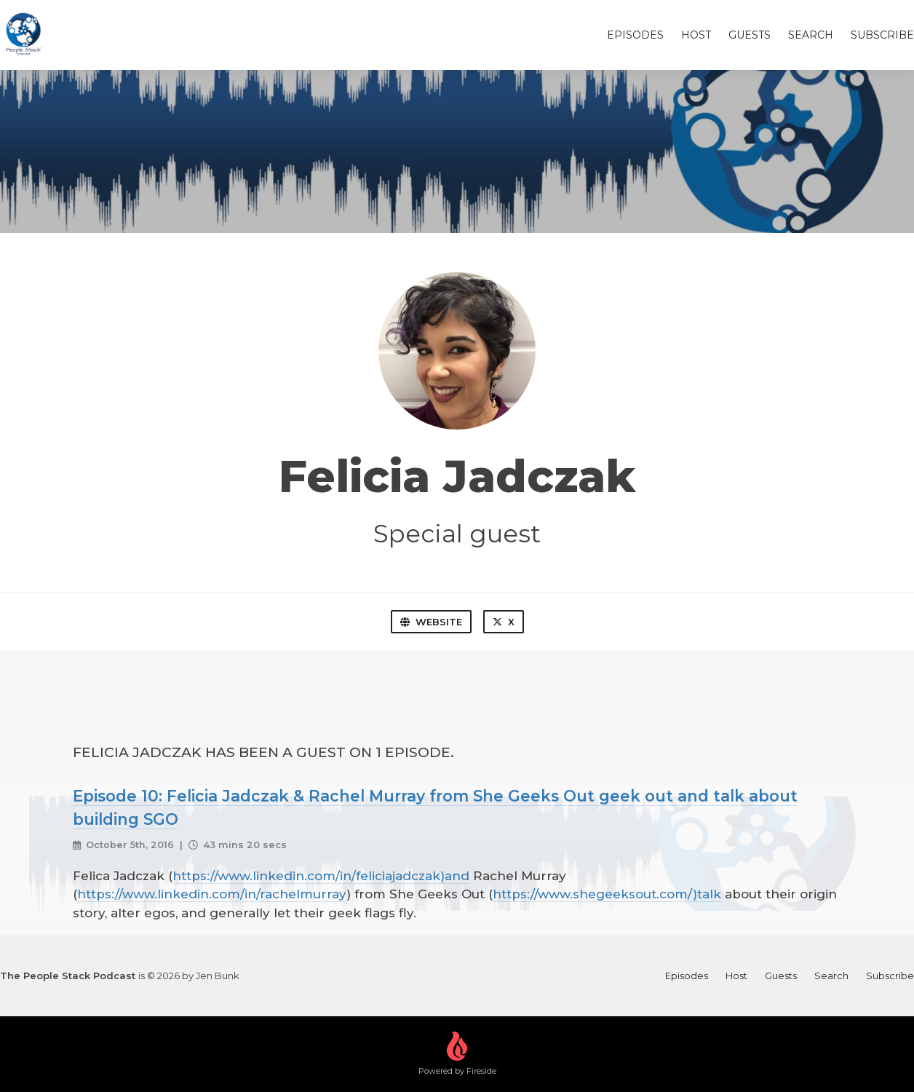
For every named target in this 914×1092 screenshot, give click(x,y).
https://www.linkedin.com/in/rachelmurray (211, 894)
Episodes (635, 34)
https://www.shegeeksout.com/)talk (607, 894)
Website (431, 622)
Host (696, 34)
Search (810, 34)
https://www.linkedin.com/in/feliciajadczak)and (320, 876)
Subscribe (882, 34)
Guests (749, 34)
